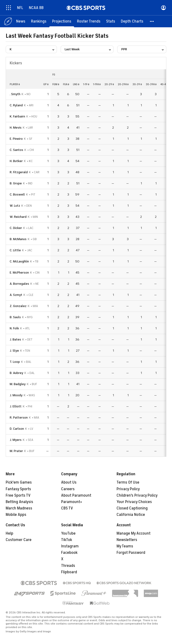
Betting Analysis (19, 501)
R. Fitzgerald (19, 172)
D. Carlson (17, 429)
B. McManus (18, 239)
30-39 (137, 84)
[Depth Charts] (132, 21)
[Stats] (110, 21)
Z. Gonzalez (18, 306)
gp (46, 84)
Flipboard (69, 572)
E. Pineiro (16, 139)
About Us (69, 482)
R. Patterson (19, 417)
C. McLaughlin (19, 261)
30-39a (151, 84)
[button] (152, 21)
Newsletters (127, 539)
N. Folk (14, 328)
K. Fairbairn (17, 116)
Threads (68, 565)
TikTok (66, 539)
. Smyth (15, 94)
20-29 (109, 84)
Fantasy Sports (18, 489)
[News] (20, 21)
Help (9, 533)
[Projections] (61, 21)
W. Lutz (15, 206)
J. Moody (16, 395)
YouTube (68, 533)
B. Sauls (15, 317)
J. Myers (16, 440)
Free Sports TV (18, 495)
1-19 (86, 84)
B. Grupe (16, 183)
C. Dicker (16, 228)
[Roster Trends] (88, 21)
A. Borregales (19, 284)
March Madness (19, 508)
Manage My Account (133, 533)
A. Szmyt (16, 295)
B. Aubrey (16, 373)
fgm (55, 84)
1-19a (97, 84)
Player (15, 84)
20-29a (123, 84)
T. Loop (15, 362)
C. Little (15, 250)
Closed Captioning (132, 508)
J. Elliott (16, 406)
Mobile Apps (16, 514)
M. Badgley (18, 384)
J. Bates (15, 339)
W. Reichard (18, 217)
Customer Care (19, 539)
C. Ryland (16, 105)
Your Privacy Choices (134, 501)
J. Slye (14, 351)
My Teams (125, 546)
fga (66, 84)
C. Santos (16, 150)
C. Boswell (17, 194)
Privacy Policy (128, 489)
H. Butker (16, 161)
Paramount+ (71, 501)
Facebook (69, 552)
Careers (68, 489)
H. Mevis (16, 128)
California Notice (131, 514)
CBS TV (67, 508)
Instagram (70, 546)
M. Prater (16, 451)
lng (76, 84)
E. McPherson (19, 273)
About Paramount (76, 495)
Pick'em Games (19, 482)
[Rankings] (38, 21)
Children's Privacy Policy (137, 495)
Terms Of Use (128, 482)
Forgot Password (131, 552)
